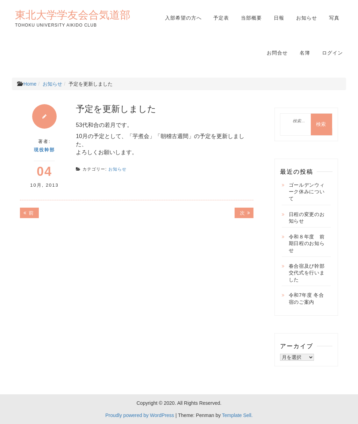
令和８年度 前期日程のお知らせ (307, 243)
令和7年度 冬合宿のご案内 (306, 298)
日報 (279, 18)
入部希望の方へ (183, 18)
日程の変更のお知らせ (307, 217)
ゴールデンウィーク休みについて (307, 191)
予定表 (221, 18)
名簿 (305, 53)
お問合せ (277, 53)
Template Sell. (237, 415)
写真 (334, 18)
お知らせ (306, 18)
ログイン (332, 53)
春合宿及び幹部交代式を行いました (307, 272)
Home (29, 84)
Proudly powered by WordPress (139, 415)
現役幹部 (44, 149)
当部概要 (251, 18)
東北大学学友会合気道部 (72, 14)
